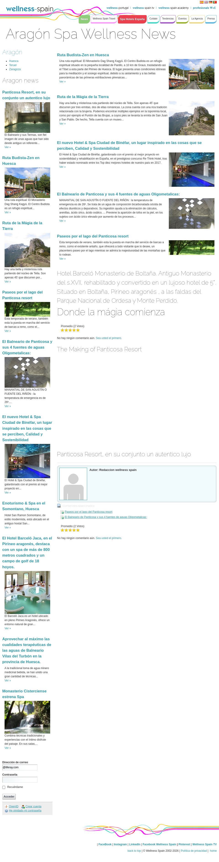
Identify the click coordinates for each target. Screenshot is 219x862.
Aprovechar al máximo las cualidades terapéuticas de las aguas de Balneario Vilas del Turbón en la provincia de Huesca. (26, 650)
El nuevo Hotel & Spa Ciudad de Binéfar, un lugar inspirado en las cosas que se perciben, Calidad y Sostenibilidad (27, 428)
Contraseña (9, 774)
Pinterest (184, 844)
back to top (134, 850)
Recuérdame (15, 787)
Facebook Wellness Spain (159, 844)
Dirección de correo (15, 762)
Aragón (12, 52)
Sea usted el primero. (109, 338)
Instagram (120, 844)
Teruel (13, 65)
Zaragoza (15, 69)
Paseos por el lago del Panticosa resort (92, 236)
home (213, 850)
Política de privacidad (194, 850)
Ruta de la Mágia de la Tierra (83, 97)
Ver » (8, 147)
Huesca (13, 61)
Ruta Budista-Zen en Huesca (83, 55)
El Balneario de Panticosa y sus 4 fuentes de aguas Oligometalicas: (27, 347)
